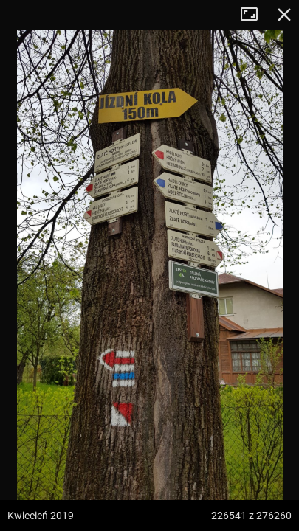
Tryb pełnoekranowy (254, 15)
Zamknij (284, 15)
